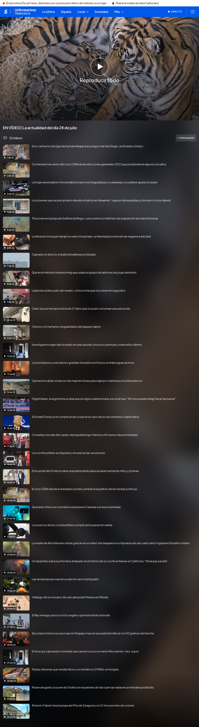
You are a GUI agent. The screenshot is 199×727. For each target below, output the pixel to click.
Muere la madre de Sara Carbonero (137, 3)
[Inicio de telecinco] (5, 12)
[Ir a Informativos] (24, 11)
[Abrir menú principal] (193, 12)
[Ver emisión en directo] (175, 12)
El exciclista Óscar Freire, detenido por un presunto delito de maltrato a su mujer (56, 3)
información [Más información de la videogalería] (186, 137)
